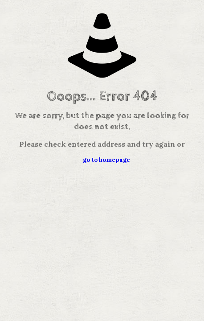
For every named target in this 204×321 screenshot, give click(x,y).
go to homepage (106, 160)
